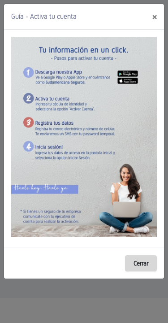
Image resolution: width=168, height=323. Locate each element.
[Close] (154, 16)
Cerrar (141, 263)
